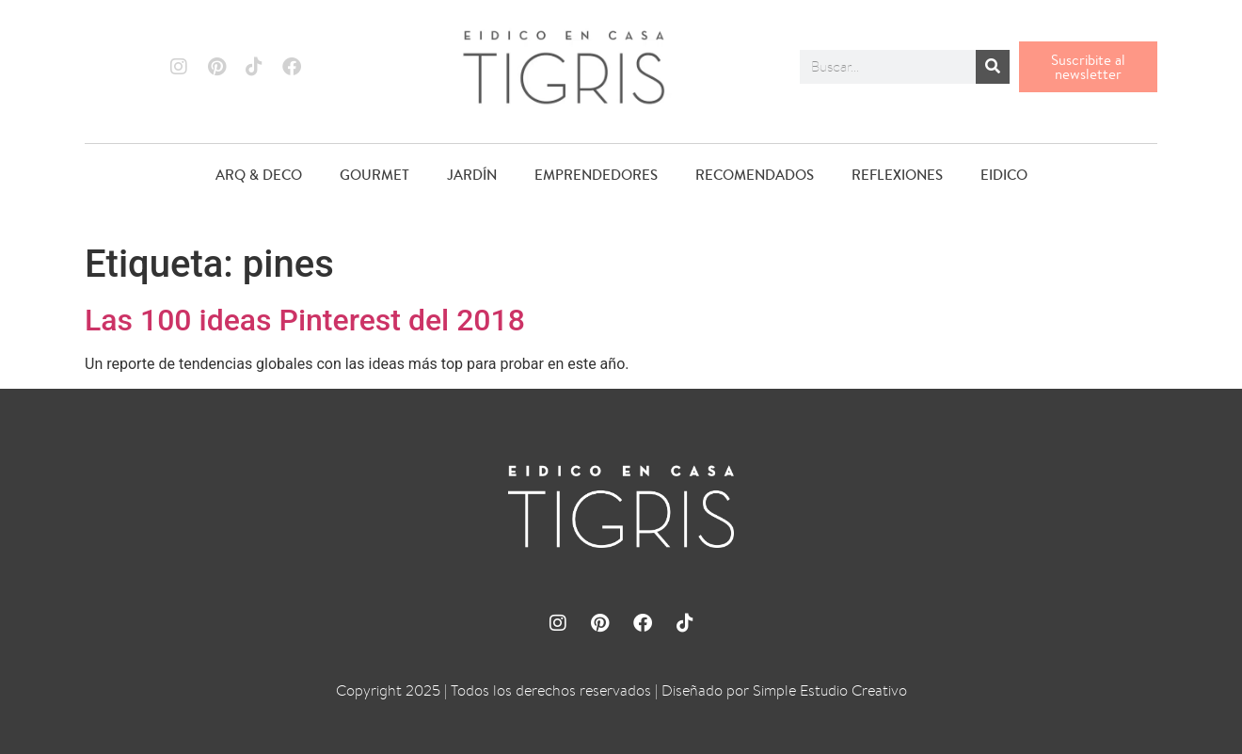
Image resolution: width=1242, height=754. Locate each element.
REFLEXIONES (897, 174)
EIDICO (1003, 174)
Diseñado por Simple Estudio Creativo (784, 690)
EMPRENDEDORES (596, 174)
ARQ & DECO (258, 174)
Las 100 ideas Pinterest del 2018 (305, 320)
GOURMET (374, 174)
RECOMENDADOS (754, 174)
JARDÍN (472, 174)
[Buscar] (993, 67)
